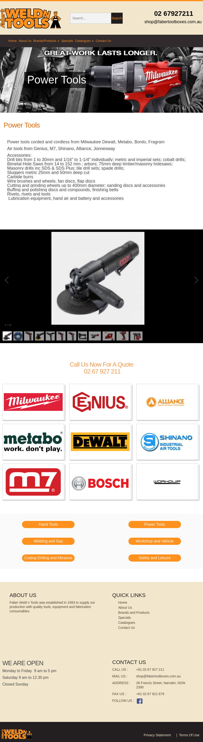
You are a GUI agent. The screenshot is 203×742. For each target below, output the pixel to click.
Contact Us (103, 41)
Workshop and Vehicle (155, 541)
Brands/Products (46, 41)
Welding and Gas (48, 541)
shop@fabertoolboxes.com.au (158, 676)
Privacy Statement (157, 735)
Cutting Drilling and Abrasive (48, 558)
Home (12, 41)
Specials (67, 41)
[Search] (90, 18)
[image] (34, 402)
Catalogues (84, 41)
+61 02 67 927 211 (150, 669)
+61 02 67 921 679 (150, 694)
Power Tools (154, 524)
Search (117, 18)
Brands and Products (134, 612)
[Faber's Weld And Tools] (31, 18)
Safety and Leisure (154, 558)
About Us (25, 41)
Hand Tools (48, 524)
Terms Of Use (189, 735)
